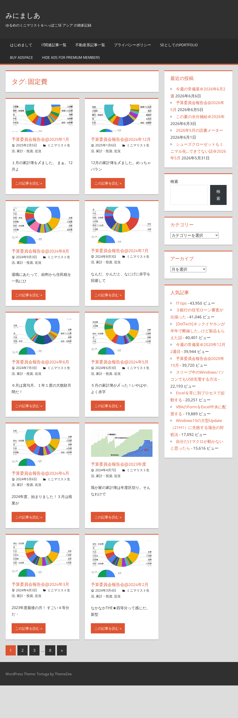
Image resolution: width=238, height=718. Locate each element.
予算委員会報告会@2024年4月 (41, 496)
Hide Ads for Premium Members (71, 57)
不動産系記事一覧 (90, 45)
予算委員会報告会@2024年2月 (120, 613)
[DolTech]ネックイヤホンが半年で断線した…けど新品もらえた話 (197, 330)
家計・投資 (25, 157)
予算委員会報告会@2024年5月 (120, 378)
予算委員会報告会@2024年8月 (41, 260)
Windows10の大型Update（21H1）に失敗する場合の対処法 (197, 427)
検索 (174, 181)
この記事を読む (27, 189)
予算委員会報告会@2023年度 (121, 483)
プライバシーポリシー (132, 45)
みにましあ (27, 14)
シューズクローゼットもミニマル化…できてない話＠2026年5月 (198, 151)
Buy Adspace (21, 57)
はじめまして (21, 45)
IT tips (181, 303)
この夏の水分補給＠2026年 (200, 116)
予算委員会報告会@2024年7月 (120, 260)
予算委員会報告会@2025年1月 (41, 142)
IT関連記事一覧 (53, 45)
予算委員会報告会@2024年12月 (119, 142)
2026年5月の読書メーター (199, 130)
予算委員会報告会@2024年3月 (41, 613)
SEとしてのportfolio (179, 45)
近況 (38, 157)
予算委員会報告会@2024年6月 (41, 378)
